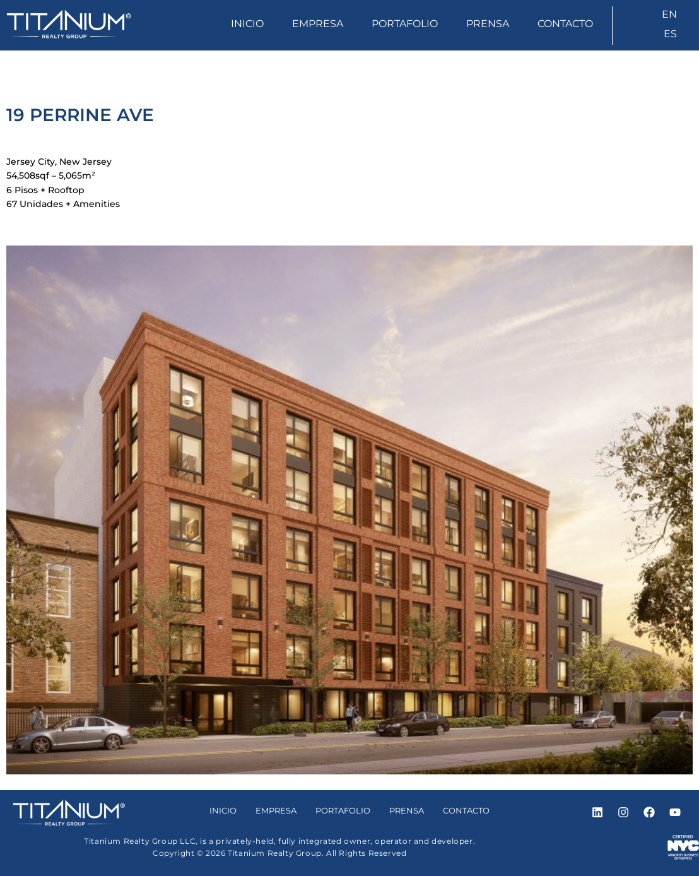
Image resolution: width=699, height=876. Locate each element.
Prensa (487, 24)
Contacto (565, 24)
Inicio (247, 24)
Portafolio (405, 24)
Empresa (317, 24)
